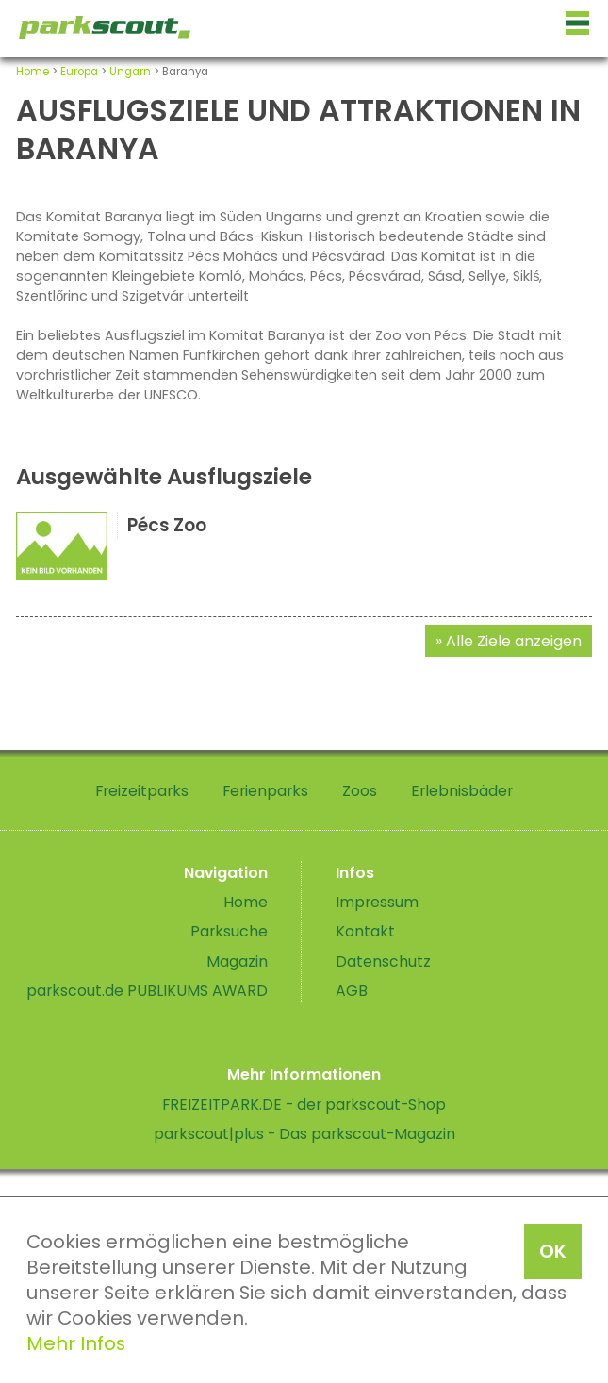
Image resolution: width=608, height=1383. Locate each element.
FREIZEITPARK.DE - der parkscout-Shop (304, 1104)
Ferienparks (265, 791)
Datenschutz (383, 961)
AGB (352, 990)
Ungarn (130, 71)
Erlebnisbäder (462, 791)
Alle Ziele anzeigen (514, 641)
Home (32, 71)
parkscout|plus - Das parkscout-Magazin (304, 1134)
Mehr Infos (75, 1343)
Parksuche (229, 931)
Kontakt (365, 931)
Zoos (359, 791)
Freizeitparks (142, 791)
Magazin (237, 961)
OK (553, 1251)
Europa (79, 71)
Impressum (377, 902)
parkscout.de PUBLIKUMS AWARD (147, 990)
